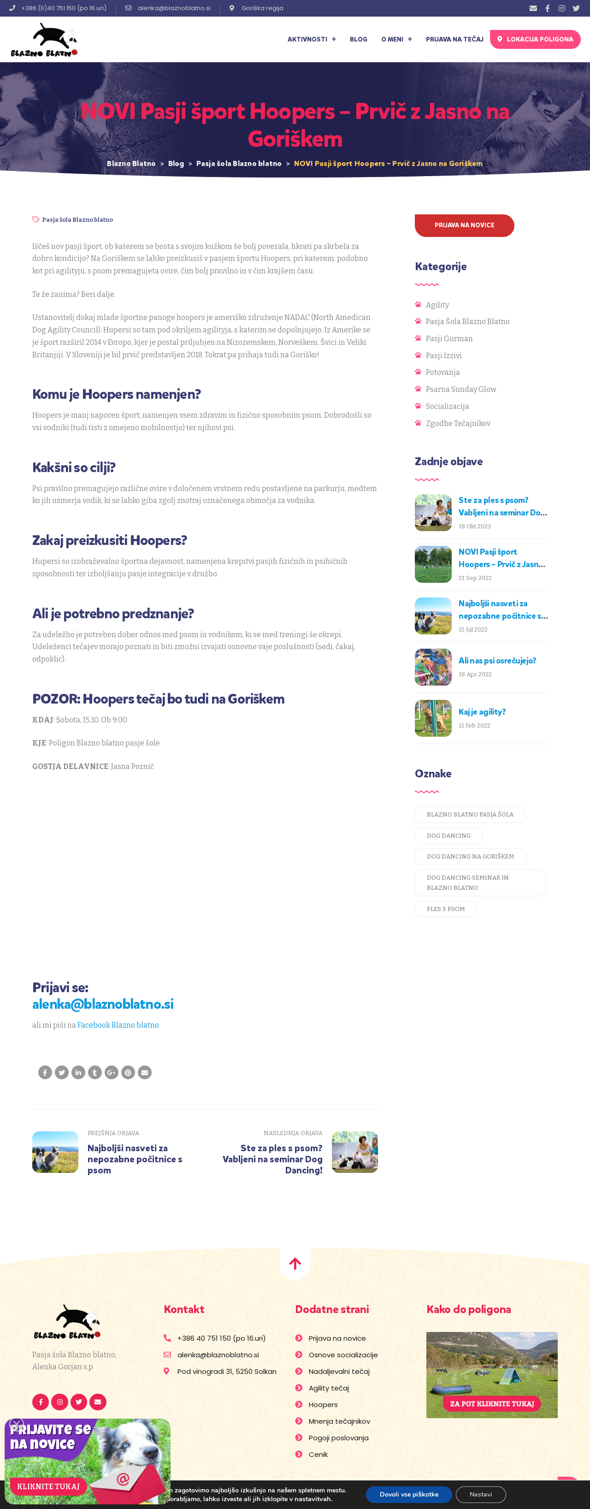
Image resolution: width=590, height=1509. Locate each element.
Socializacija (447, 406)
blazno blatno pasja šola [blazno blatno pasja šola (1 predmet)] (470, 814)
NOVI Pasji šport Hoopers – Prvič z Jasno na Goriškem (501, 564)
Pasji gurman (449, 338)
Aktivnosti (312, 39)
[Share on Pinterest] (128, 1072)
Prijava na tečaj (455, 39)
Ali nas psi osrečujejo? (498, 660)
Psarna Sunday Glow (461, 389)
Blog (358, 39)
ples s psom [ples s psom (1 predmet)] (446, 908)
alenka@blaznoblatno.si (102, 1004)
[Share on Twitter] (62, 1072)
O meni (396, 39)
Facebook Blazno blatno (118, 1025)
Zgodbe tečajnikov (458, 423)
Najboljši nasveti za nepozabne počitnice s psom (500, 616)
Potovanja (443, 372)
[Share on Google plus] (111, 1072)
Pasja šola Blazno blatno (77, 219)
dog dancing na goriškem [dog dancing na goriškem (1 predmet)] (470, 856)
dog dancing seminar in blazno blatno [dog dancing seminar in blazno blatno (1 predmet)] (468, 882)
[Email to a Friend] (145, 1072)
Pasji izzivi (444, 355)
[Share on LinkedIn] (78, 1072)
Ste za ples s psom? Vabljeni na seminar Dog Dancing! (502, 513)
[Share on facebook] (45, 1072)
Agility (437, 305)
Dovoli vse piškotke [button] (409, 1494)
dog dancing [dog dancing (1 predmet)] (449, 835)
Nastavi (481, 1494)
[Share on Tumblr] (95, 1072)
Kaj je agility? (482, 711)
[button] (535, 39)
